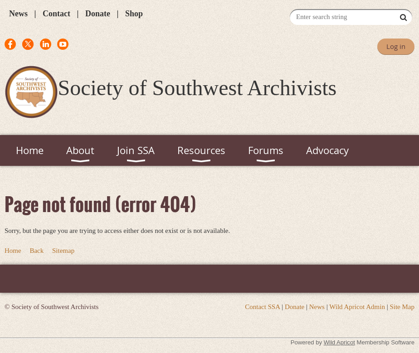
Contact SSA (262, 306)
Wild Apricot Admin (357, 306)
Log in (395, 46)
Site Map (402, 306)
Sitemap (63, 250)
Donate (97, 13)
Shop (134, 13)
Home (13, 250)
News (18, 13)
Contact (56, 13)
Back (36, 250)
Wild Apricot (339, 342)
